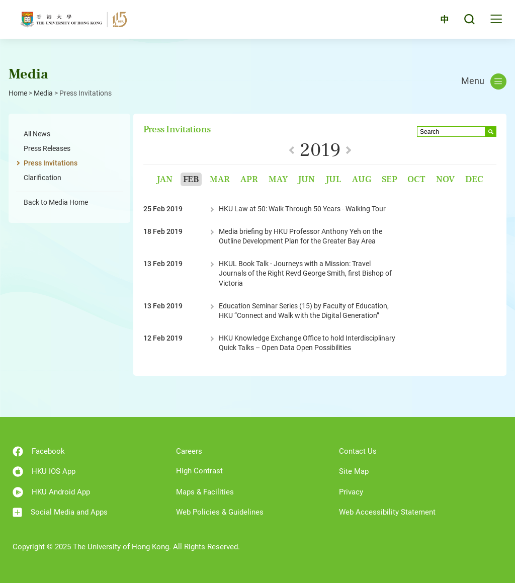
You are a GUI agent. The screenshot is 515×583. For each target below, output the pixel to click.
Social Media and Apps (60, 512)
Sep (389, 179)
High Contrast (199, 470)
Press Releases (47, 148)
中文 (439, 21)
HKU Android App (51, 492)
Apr (249, 179)
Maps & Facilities (205, 491)
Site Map (354, 471)
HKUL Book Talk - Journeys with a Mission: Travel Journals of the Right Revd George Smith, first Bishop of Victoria (305, 273)
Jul (333, 179)
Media (43, 93)
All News (37, 134)
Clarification (42, 178)
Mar (220, 179)
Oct (416, 179)
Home (18, 93)
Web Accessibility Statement (387, 512)
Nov (445, 179)
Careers (189, 451)
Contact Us (358, 451)
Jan (164, 179)
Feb (191, 179)
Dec (474, 179)
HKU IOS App (44, 471)
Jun (306, 179)
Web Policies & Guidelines (220, 512)
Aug (361, 179)
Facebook (39, 451)
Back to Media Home (56, 202)
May (278, 179)
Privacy (351, 491)
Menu (483, 81)
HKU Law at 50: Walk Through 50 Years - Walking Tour (302, 209)
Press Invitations (50, 163)
